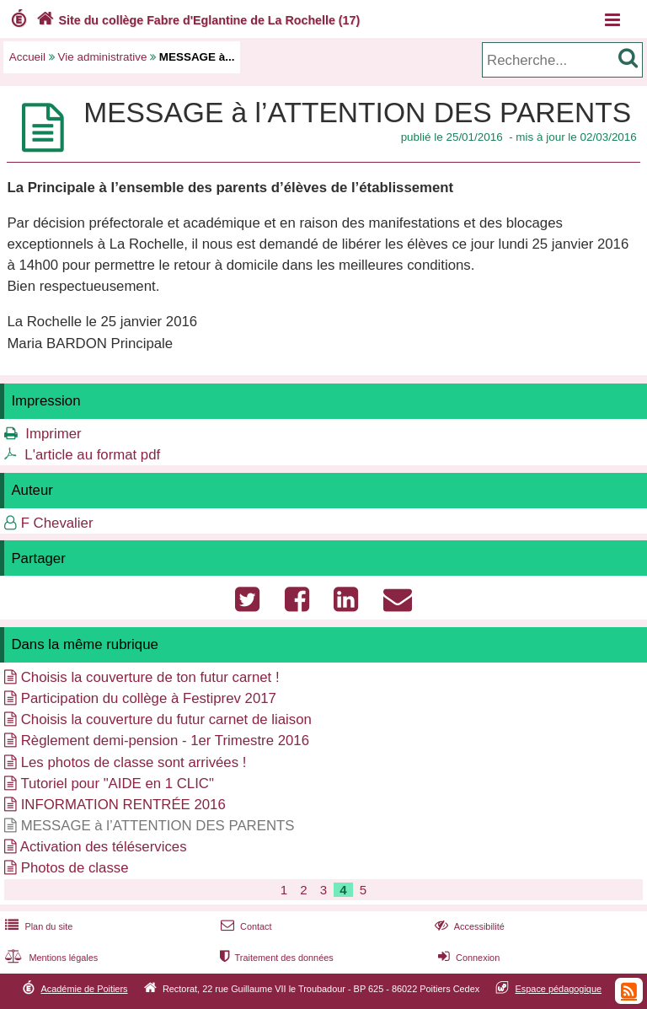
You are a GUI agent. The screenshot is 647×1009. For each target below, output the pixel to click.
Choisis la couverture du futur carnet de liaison (166, 719)
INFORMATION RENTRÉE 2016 (123, 805)
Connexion (467, 958)
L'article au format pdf (92, 455)
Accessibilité (468, 926)
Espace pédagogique (559, 989)
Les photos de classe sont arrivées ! (134, 762)
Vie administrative (102, 57)
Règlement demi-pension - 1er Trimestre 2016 (165, 741)
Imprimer (53, 434)
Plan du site (37, 926)
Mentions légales (50, 958)
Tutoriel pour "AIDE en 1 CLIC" (117, 784)
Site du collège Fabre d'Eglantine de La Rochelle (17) (196, 20)
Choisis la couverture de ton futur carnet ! (150, 677)
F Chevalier (57, 523)
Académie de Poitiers (83, 989)
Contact (244, 926)
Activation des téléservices (103, 847)
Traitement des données (275, 958)
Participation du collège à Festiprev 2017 (148, 698)
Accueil (27, 57)
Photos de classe (75, 868)
